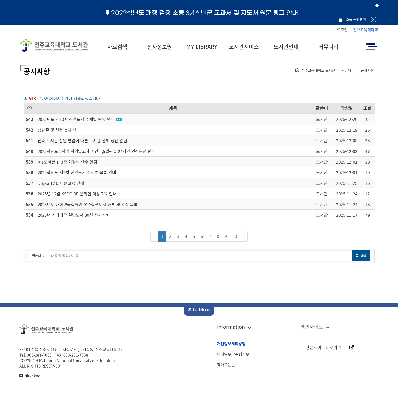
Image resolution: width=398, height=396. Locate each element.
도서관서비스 (244, 47)
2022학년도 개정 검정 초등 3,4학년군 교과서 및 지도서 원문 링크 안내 (202, 13)
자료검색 (117, 47)
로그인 (342, 29)
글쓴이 (322, 108)
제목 (173, 108)
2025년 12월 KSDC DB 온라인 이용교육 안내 (77, 193)
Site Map (199, 309)
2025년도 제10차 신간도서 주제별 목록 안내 (76, 119)
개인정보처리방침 (231, 343)
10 (235, 236)
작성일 (347, 108)
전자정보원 (159, 47)
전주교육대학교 (365, 29)
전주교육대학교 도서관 (318, 70)
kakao (32, 375)
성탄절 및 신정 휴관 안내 (59, 130)
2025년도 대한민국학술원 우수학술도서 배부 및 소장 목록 (88, 204)
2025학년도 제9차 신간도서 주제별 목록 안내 (77, 172)
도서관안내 (286, 47)
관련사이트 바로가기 (330, 347)
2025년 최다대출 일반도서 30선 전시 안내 (74, 215)
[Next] (244, 236)
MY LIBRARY (201, 47)
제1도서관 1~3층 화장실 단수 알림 (67, 162)
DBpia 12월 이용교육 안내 (61, 183)
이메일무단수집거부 (233, 354)
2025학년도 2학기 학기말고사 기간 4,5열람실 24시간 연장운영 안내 (96, 151)
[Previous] (154, 236)
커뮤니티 (328, 47)
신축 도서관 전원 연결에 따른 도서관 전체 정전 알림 (82, 140)
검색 (361, 255)
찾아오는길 (226, 364)
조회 (367, 108)
